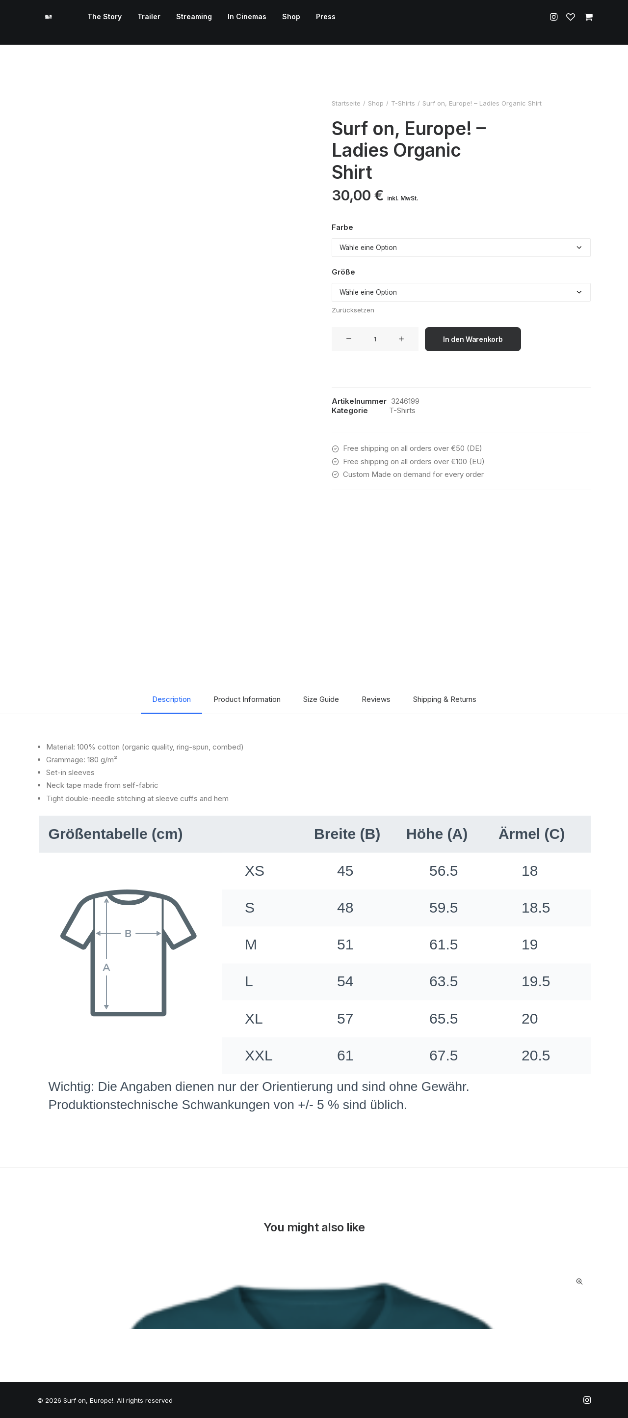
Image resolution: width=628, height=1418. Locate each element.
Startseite (346, 103)
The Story (93, 22)
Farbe (342, 227)
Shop (280, 22)
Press (314, 22)
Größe (343, 272)
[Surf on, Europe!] (43, 23)
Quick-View (579, 1281)
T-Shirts (403, 103)
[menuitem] (93, 22)
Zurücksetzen (353, 310)
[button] (555, 22)
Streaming (183, 22)
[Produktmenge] (375, 339)
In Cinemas (235, 22)
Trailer (137, 22)
